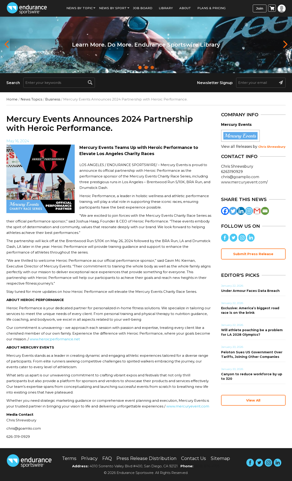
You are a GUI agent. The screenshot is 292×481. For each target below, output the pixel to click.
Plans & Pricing (211, 8)
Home (12, 99)
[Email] (265, 211)
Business (52, 99)
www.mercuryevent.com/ (244, 182)
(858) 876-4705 (207, 466)
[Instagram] (249, 211)
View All (253, 400)
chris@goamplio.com (240, 177)
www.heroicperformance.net (55, 339)
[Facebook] (225, 211)
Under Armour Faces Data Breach (250, 291)
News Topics (31, 99)
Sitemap (220, 458)
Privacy (89, 458)
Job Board (142, 8)
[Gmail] (257, 211)
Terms (69, 458)
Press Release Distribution (146, 458)
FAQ (107, 458)
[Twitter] (233, 211)
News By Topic (79, 8)
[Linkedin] (241, 211)
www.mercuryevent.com (187, 406)
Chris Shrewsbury (271, 146)
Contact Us (193, 458)
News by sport (113, 8)
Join (259, 8)
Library (166, 8)
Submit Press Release (253, 254)
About (185, 8)
